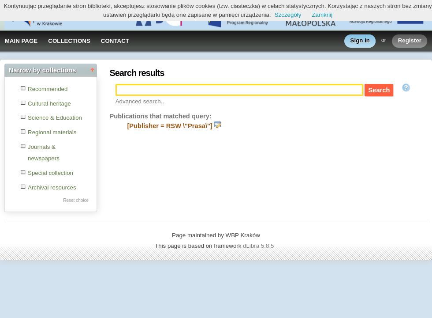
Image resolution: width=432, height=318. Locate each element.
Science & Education (55, 117)
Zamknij (322, 14)
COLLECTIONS (69, 41)
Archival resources (52, 187)
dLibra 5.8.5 (259, 245)
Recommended (47, 89)
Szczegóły (288, 14)
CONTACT (115, 41)
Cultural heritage (49, 103)
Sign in (360, 41)
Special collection (50, 173)
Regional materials (52, 132)
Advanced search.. (139, 101)
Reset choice (76, 200)
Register (409, 41)
